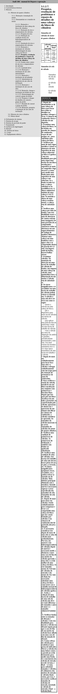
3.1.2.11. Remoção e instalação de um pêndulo (24, 76)
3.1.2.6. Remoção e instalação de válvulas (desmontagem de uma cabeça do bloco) (23, 50)
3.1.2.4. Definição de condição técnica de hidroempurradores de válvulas (22, 38)
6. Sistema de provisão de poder (15, 123)
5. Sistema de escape (11, 121)
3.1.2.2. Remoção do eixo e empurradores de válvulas (24, 31)
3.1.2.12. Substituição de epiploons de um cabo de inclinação (23, 81)
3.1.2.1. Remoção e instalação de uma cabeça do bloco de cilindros (25, 26)
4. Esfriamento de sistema (13, 119)
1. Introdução (8, 6)
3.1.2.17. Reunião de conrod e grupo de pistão (25, 105)
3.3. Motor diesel (14, 116)
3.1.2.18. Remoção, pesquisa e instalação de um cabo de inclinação (25, 109)
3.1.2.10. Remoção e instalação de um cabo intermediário (22, 71)
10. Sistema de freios (11, 130)
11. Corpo (7, 132)
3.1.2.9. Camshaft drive (23, 68)
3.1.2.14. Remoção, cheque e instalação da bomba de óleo (25, 91)
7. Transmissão (9, 125)
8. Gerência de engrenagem (13, 127)
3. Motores (8, 10)
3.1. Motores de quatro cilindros (19, 13)
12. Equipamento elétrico (12, 134)
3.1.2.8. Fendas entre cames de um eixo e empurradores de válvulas (24, 64)
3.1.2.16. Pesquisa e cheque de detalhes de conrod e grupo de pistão (24, 100)
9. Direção (7, 129)
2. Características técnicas (13, 8)
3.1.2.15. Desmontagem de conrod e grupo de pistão (24, 95)
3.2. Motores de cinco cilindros (18, 114)
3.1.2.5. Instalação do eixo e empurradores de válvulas (24, 44)
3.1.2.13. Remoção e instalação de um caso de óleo (23, 87)
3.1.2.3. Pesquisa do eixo (23, 34)
